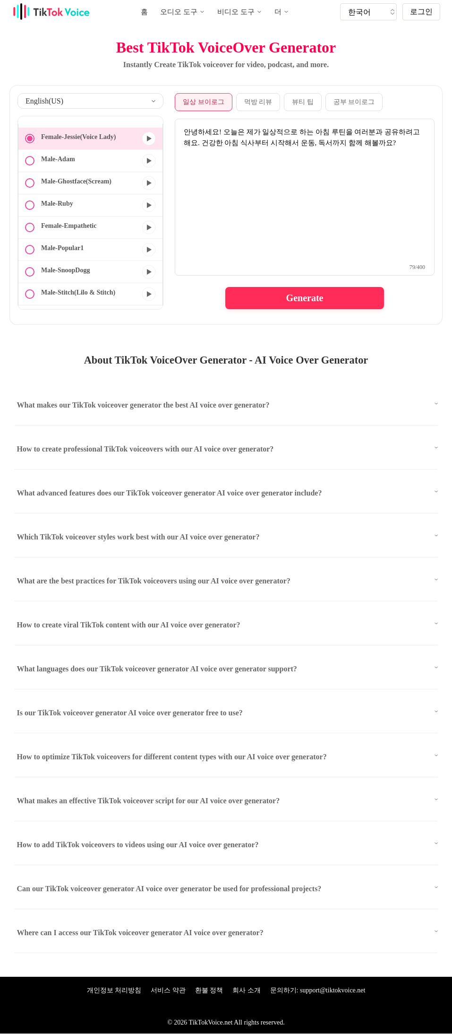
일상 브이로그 (203, 101)
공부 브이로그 (354, 101)
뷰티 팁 (303, 101)
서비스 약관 (168, 990)
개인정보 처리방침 (114, 990)
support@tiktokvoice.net (332, 990)
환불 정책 (209, 990)
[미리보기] (149, 138)
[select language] (90, 101)
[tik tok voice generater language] (370, 12)
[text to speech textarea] (305, 197)
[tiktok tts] (368, 11)
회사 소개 (246, 990)
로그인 (421, 12)
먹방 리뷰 (258, 101)
